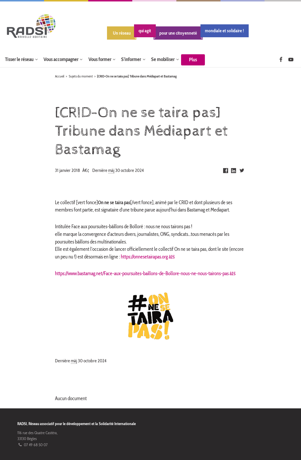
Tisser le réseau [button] (19, 59)
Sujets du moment (81, 76)
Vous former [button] (99, 59)
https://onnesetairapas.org (144, 257)
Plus (193, 59)
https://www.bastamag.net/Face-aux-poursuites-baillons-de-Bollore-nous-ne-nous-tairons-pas (142, 273)
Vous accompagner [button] (61, 59)
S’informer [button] (131, 59)
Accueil (59, 76)
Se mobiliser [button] (163, 59)
